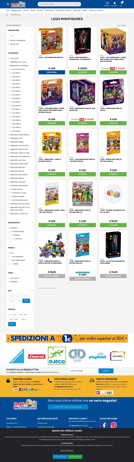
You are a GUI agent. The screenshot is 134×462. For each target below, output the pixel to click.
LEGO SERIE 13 (16, 80)
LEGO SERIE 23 (16, 117)
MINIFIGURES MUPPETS (17, 171)
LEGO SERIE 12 (16, 77)
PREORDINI (76, 11)
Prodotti (122, 25)
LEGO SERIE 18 (16, 98)
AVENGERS (17, 235)
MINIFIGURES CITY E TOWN (18, 62)
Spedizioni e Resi (44, 431)
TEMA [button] (10, 272)
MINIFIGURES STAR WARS (17, 182)
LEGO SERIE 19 (16, 102)
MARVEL (16, 264)
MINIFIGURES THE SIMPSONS (19, 214)
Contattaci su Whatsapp (81, 430)
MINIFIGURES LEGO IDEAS (18, 160)
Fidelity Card (42, 423)
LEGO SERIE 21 (16, 109)
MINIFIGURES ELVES (16, 138)
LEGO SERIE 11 (16, 73)
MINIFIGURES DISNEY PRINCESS (19, 135)
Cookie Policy (11, 444)
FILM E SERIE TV (15, 278)
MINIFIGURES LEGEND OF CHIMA (20, 153)
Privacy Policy (11, 448)
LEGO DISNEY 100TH (18, 69)
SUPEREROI (13, 228)
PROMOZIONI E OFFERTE (63, 11)
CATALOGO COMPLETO (96, 11)
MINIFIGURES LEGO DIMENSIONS (20, 156)
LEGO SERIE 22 (16, 113)
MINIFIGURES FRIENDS (17, 142)
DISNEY (33, 11)
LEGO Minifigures (16, 15)
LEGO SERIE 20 (16, 106)
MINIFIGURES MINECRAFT (17, 167)
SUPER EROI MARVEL (18, 196)
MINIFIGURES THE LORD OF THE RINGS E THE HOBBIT (19, 208)
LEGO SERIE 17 (16, 95)
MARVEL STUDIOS (17, 189)
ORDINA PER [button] (13, 30)
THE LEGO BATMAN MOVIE (20, 200)
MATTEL (26, 11)
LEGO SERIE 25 (16, 124)
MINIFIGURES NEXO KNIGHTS (19, 175)
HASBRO (40, 11)
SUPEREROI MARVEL (18, 231)
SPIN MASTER (49, 11)
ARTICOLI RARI (14, 44)
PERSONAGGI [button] (14, 222)
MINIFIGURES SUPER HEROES (19, 186)
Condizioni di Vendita (45, 427)
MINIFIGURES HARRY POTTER (19, 149)
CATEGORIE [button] (13, 53)
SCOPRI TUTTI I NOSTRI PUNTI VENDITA (67, 407)
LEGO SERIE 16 (16, 91)
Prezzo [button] (11, 309)
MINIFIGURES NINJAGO (17, 178)
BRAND (85, 11)
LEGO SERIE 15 (16, 87)
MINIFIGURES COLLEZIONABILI (19, 66)
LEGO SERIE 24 (16, 120)
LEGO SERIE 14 (16, 84)
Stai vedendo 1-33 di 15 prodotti (46, 288)
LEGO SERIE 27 (16, 131)
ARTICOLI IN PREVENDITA (17, 40)
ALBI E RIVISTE (14, 58)
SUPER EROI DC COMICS (19, 193)
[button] (122, 4)
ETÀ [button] (9, 290)
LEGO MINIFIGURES (17, 257)
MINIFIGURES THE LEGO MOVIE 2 (20, 204)
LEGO (7, 11)
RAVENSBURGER (16, 11)
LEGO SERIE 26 (16, 127)
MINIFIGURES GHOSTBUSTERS (19, 146)
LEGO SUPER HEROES (18, 260)
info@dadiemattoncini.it (78, 425)
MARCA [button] (11, 247)
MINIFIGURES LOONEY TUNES (19, 164)
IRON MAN (18, 239)
